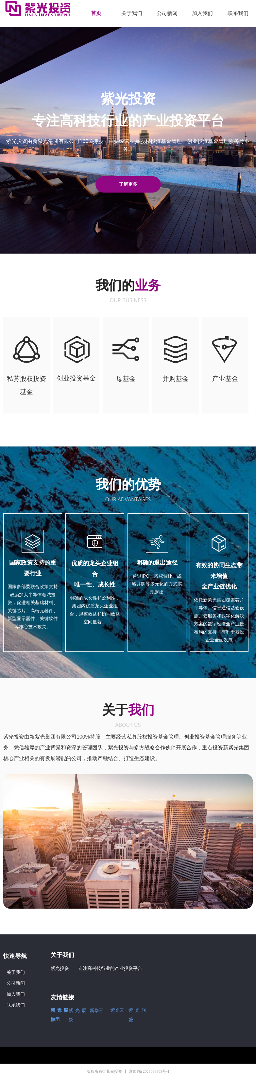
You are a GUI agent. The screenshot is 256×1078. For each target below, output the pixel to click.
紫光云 (117, 1010)
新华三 (96, 1010)
